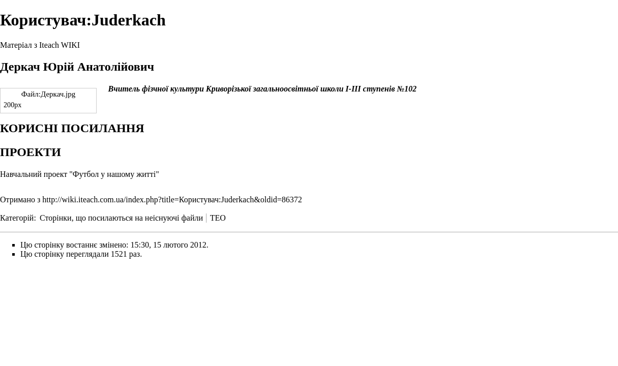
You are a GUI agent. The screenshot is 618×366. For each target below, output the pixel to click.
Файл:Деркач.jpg (48, 94)
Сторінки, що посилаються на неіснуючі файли (121, 218)
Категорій (17, 218)
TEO (218, 218)
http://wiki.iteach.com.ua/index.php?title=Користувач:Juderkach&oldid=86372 (172, 199)
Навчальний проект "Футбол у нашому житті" (79, 174)
